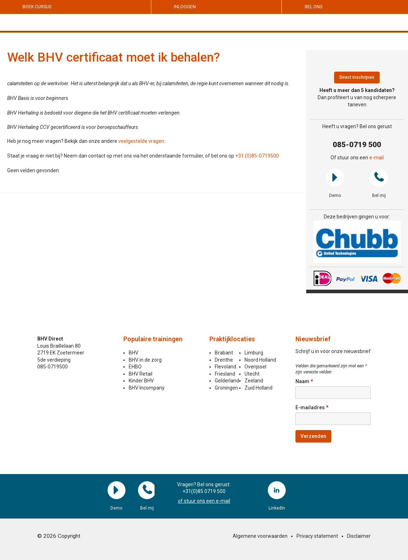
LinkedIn (277, 490)
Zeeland (254, 380)
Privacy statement (317, 536)
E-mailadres (311, 407)
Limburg (254, 353)
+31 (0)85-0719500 (257, 156)
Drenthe (224, 360)
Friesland (225, 374)
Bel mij (379, 178)
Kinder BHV (141, 380)
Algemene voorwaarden (260, 536)
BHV (133, 353)
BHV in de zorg (145, 360)
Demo (335, 178)
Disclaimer (359, 536)
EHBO (135, 367)
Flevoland (225, 367)
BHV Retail (140, 374)
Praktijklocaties (232, 339)
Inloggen (185, 6)
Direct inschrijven (357, 77)
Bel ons (313, 6)
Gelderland (227, 380)
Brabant (224, 353)
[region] (357, 242)
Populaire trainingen (152, 339)
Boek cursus (37, 6)
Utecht (252, 374)
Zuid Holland (258, 388)
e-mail (376, 157)
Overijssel (255, 367)
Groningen (226, 388)
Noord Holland (260, 360)
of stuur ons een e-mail (204, 501)
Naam (304, 381)
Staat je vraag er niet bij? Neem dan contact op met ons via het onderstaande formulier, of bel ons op (121, 156)
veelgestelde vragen (141, 141)
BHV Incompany (147, 388)
